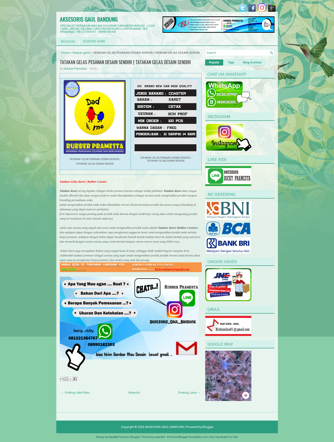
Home (65, 52)
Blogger (208, 427)
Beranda (68, 41)
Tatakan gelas (81, 52)
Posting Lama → (189, 392)
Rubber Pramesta (75, 68)
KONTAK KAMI (94, 41)
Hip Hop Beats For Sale (224, 437)
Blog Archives (252, 62)
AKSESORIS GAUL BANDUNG (88, 19)
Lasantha (159, 437)
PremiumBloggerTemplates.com (187, 437)
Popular (214, 62)
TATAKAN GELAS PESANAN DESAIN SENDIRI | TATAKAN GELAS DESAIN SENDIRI (125, 62)
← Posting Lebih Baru (75, 392)
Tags (231, 62)
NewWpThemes (119, 437)
